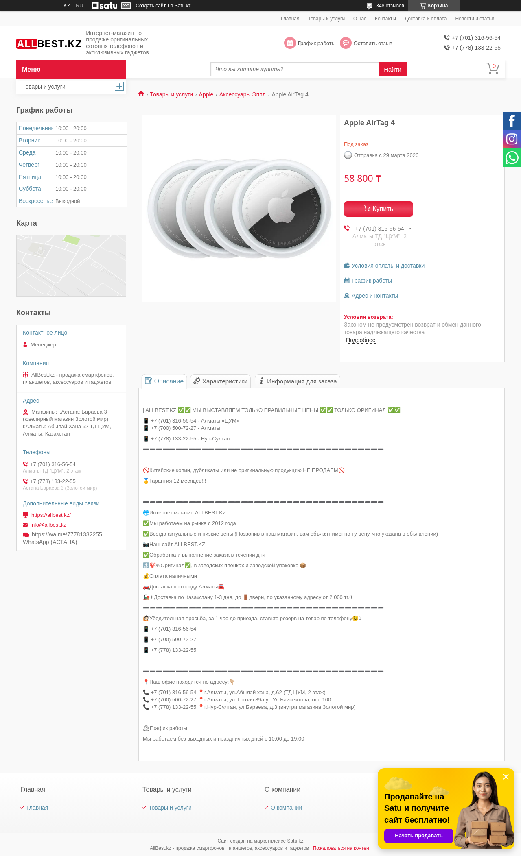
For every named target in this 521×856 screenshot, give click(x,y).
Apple (206, 94)
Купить (382, 208)
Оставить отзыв (373, 43)
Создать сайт (151, 6)
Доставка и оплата (426, 19)
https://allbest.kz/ (51, 515)
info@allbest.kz (48, 525)
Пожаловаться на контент (342, 848)
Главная (290, 19)
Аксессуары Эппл (242, 94)
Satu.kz (295, 841)
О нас (359, 19)
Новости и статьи (474, 19)
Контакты (385, 19)
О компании (286, 807)
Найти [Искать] (392, 69)
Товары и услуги (326, 19)
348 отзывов (390, 6)
